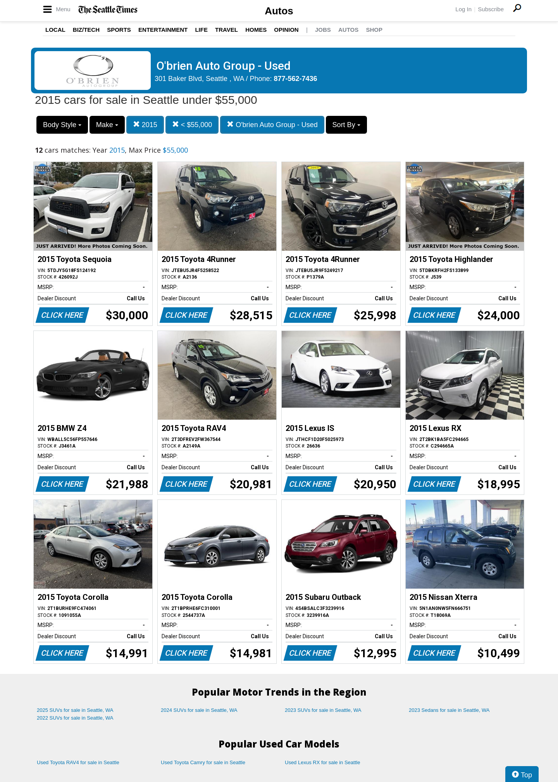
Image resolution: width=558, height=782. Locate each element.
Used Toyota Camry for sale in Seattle (203, 762)
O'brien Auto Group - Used (272, 125)
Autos (279, 11)
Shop (374, 29)
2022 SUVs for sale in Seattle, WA (75, 718)
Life (201, 29)
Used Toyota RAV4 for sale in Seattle (78, 762)
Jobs (323, 29)
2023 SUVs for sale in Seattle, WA (323, 710)
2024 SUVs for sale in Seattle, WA (199, 710)
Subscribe (491, 9)
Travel (226, 29)
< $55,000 (192, 125)
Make (107, 125)
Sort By (346, 125)
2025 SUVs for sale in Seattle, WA (75, 710)
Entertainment (163, 29)
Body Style (62, 125)
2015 (145, 125)
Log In (463, 9)
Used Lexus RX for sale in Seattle (322, 762)
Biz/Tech (86, 29)
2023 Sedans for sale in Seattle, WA (449, 710)
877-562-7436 (295, 79)
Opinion (286, 29)
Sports (119, 29)
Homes (256, 29)
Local (55, 29)
